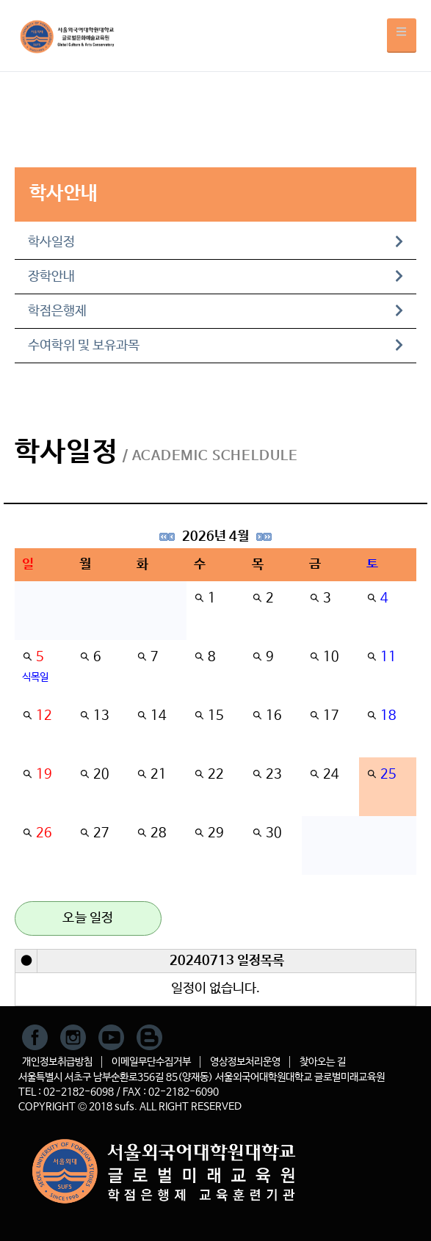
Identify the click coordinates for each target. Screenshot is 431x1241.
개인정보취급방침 (57, 1062)
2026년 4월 (215, 536)
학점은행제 (215, 311)
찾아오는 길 (323, 1062)
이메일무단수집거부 (151, 1062)
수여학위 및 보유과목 (215, 345)
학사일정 (215, 242)
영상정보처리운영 (245, 1062)
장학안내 (215, 276)
